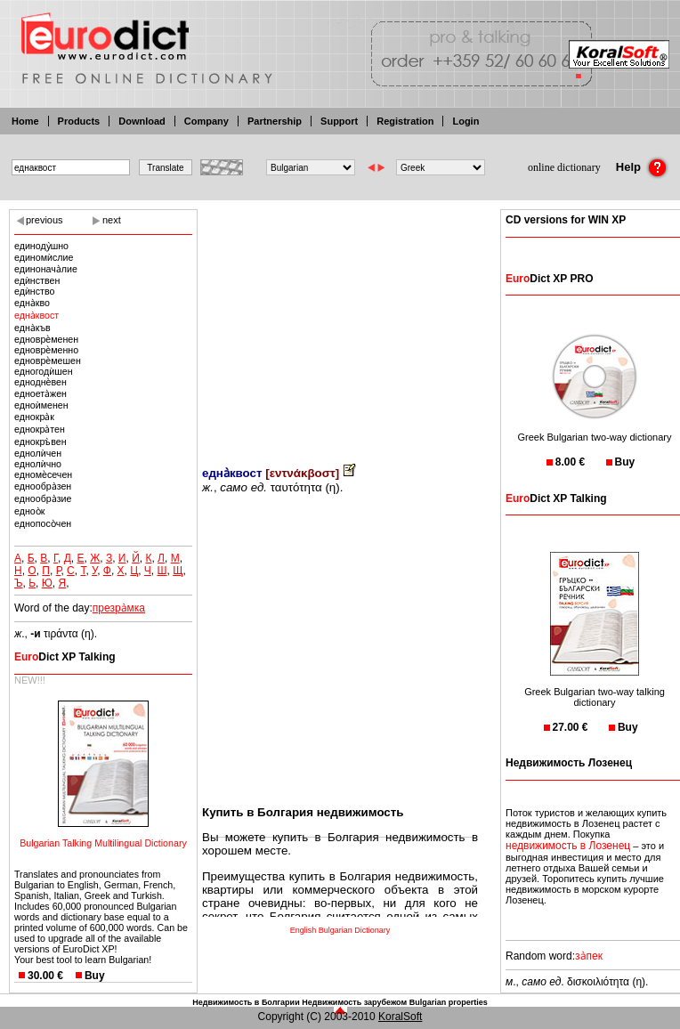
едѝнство (34, 291)
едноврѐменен (46, 339)
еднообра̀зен (42, 486)
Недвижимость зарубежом (354, 1002)
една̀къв (32, 327)
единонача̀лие (45, 268)
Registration (404, 121)
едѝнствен (37, 280)
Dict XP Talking (65, 657)
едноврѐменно (46, 349)
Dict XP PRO (549, 278)
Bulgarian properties (448, 1002)
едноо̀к (29, 511)
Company (206, 121)
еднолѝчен (37, 453)
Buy (95, 975)
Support (339, 121)
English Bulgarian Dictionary (340, 930)
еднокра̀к (34, 416)
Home (25, 121)
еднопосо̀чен (42, 523)
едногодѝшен (43, 371)
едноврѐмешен (47, 360)
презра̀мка (119, 608)
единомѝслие (43, 257)
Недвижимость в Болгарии (245, 1002)
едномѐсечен (43, 474)
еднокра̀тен (39, 429)
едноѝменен (41, 405)
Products (79, 121)
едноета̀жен (40, 393)
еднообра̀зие (42, 498)
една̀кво (32, 302)
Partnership (274, 121)
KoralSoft (400, 1016)
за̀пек (589, 956)
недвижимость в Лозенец (568, 845)
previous (44, 220)
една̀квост (36, 315)
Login (465, 121)
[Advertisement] (340, 325)
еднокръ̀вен (40, 441)
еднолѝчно (37, 463)
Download (142, 121)
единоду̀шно (41, 245)
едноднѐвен (40, 382)
